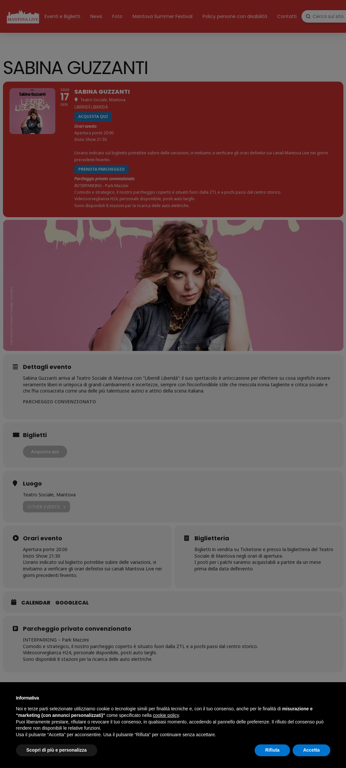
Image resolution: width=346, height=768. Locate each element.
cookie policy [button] (166, 715)
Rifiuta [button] (272, 750)
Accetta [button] (311, 750)
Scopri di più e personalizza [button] (57, 750)
